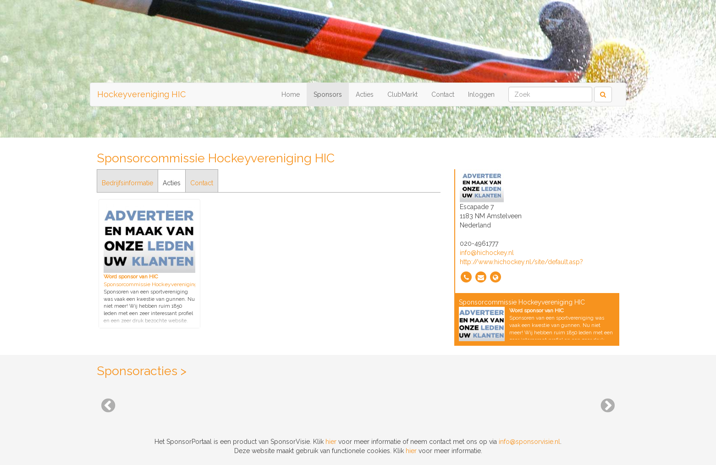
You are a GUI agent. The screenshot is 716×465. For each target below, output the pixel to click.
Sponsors (328, 94)
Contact (442, 94)
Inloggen (481, 94)
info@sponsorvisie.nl (529, 441)
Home (290, 94)
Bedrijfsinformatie (127, 183)
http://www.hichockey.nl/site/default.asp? (521, 262)
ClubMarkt (402, 94)
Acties (365, 94)
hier (330, 441)
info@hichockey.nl (487, 252)
